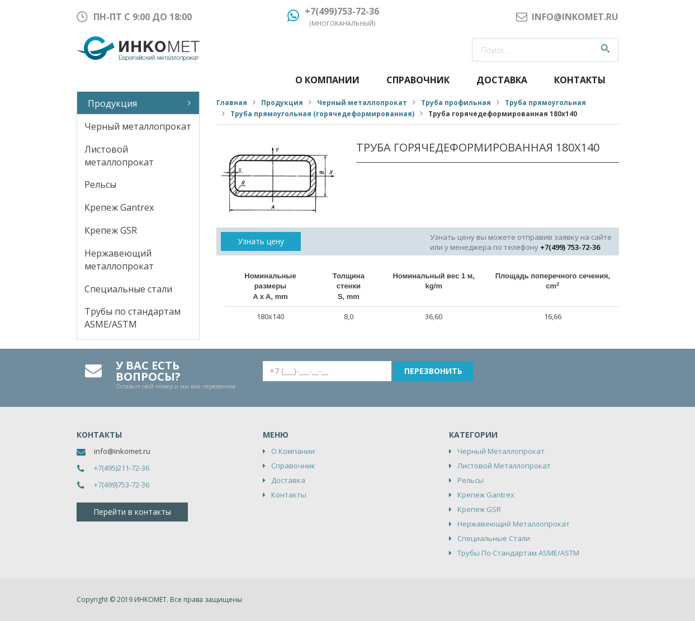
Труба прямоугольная (545, 102)
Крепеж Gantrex (119, 207)
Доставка (501, 80)
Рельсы (100, 184)
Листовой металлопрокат (119, 155)
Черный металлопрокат (137, 126)
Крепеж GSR (110, 230)
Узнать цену (261, 241)
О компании (327, 80)
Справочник (418, 80)
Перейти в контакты (132, 511)
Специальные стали (128, 289)
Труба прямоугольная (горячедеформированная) (322, 113)
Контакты (580, 80)
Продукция (112, 103)
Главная (231, 102)
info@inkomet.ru (122, 451)
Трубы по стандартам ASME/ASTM (132, 317)
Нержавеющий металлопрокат (119, 259)
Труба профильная (456, 102)
